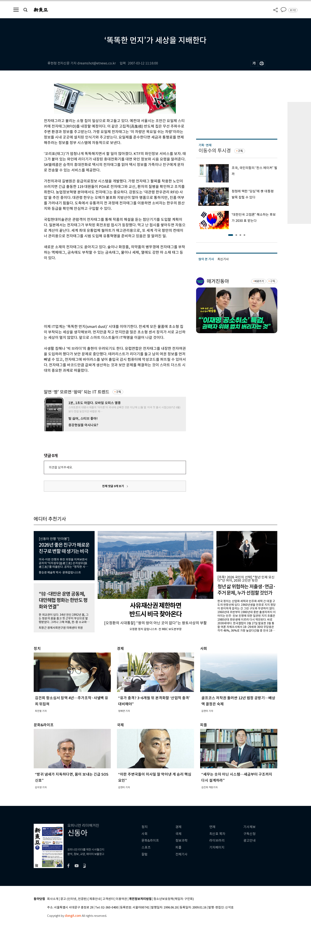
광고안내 (249, 840)
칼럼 (144, 854)
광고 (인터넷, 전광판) (73, 899)
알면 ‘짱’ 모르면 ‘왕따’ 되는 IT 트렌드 (76, 392)
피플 (178, 847)
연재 (212, 827)
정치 (144, 827)
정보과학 (181, 840)
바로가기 (259, 281)
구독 (118, 392)
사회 (144, 834)
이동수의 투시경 (215, 150)
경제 (178, 827)
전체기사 (181, 854)
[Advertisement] (105, 291)
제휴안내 (95, 899)
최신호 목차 (217, 834)
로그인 (293, 10)
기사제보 (249, 827)
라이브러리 (217, 840)
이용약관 (121, 899)
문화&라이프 (150, 840)
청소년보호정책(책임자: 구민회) (173, 899)
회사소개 (52, 899)
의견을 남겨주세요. (61, 467)
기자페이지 (217, 847)
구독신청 (249, 834)
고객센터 (108, 899)
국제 (178, 834)
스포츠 (146, 847)
